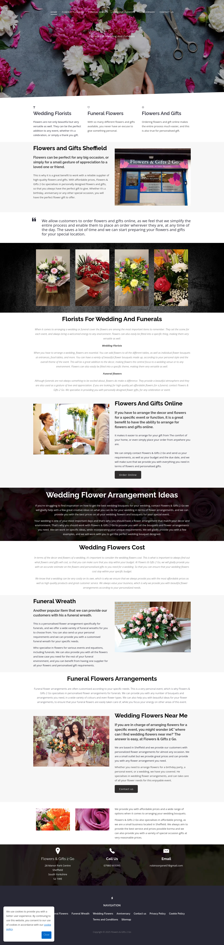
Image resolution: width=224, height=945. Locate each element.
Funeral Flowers (72, 12)
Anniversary (147, 12)
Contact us (166, 12)
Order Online (128, 474)
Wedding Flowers (124, 12)
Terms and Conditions (105, 919)
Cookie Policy (177, 913)
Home (54, 12)
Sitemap (126, 919)
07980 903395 (112, 865)
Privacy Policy (158, 913)
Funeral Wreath (98, 12)
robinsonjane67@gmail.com (166, 865)
